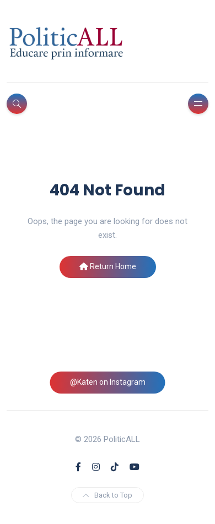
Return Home (107, 266)
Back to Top (107, 495)
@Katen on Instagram (108, 382)
